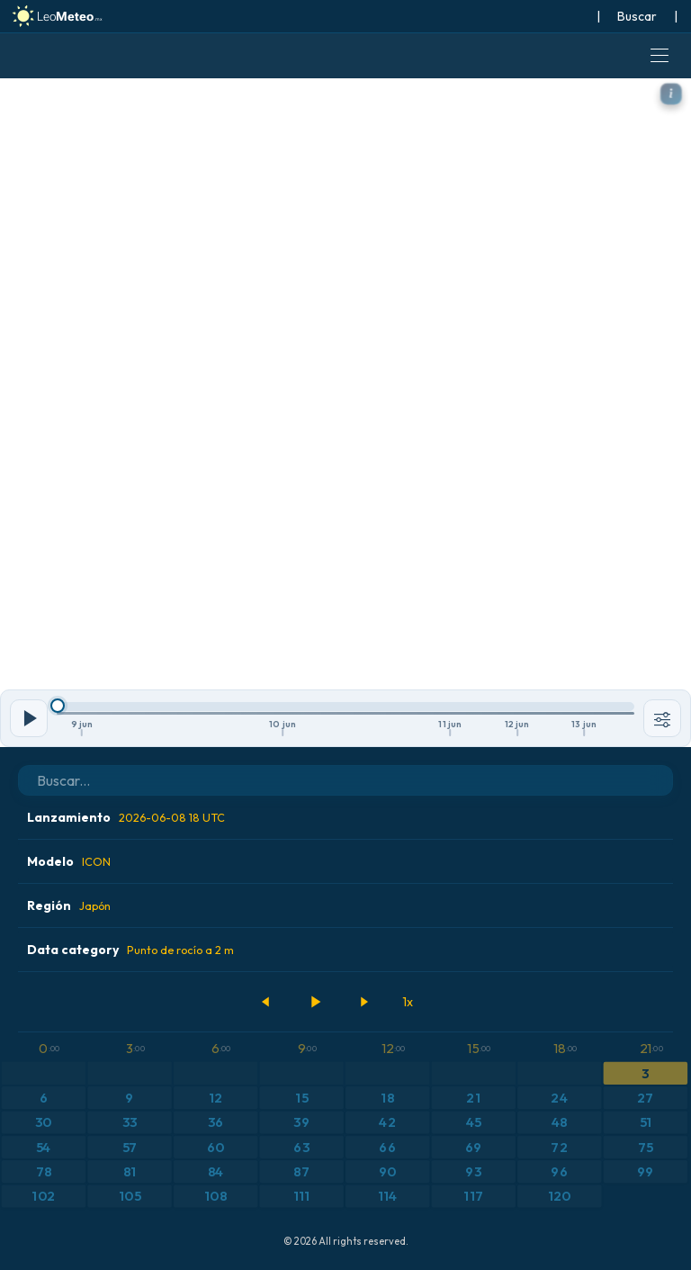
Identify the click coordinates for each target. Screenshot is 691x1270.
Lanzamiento (126, 817)
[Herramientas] (662, 718)
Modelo (69, 861)
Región (69, 905)
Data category (130, 949)
